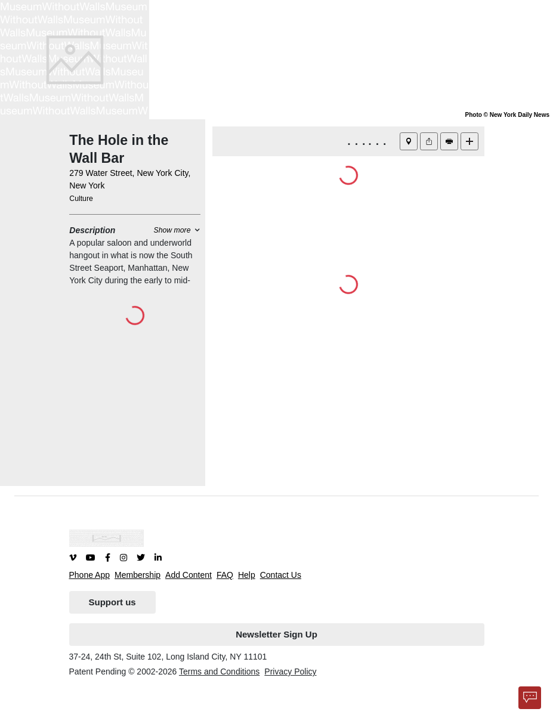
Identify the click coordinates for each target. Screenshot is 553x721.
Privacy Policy (290, 671)
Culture (81, 198)
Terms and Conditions (219, 671)
